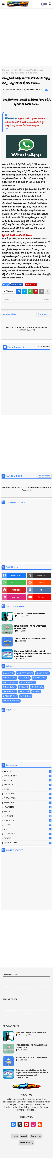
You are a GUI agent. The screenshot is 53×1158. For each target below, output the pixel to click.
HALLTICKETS (10, 687)
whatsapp (15, 582)
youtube (41, 597)
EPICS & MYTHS (11, 682)
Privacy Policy (26, 1142)
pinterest (16, 589)
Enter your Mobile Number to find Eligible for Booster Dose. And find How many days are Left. (32, 653)
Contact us (36, 1136)
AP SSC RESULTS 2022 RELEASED (29, 638)
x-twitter (41, 575)
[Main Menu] (3, 4)
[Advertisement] (26, 37)
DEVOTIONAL (40, 678)
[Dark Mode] (50, 4)
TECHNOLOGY (16, 70)
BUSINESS (25, 678)
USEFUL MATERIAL (12, 701)
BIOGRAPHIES (10, 678)
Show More (44, 475)
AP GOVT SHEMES (26, 673)
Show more (43, 314)
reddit (41, 582)
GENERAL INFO (17, 285)
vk (41, 589)
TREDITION (27, 696)
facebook (15, 575)
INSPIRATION (10, 691)
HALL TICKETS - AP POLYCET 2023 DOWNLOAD (30, 627)
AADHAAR (9, 673)
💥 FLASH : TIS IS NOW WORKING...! (30, 613)
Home (5, 70)
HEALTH (24, 687)
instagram (15, 597)
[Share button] (47, 291)
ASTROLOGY (43, 673)
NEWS (37, 691)
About (24, 1136)
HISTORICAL (38, 687)
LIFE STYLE (25, 691)
